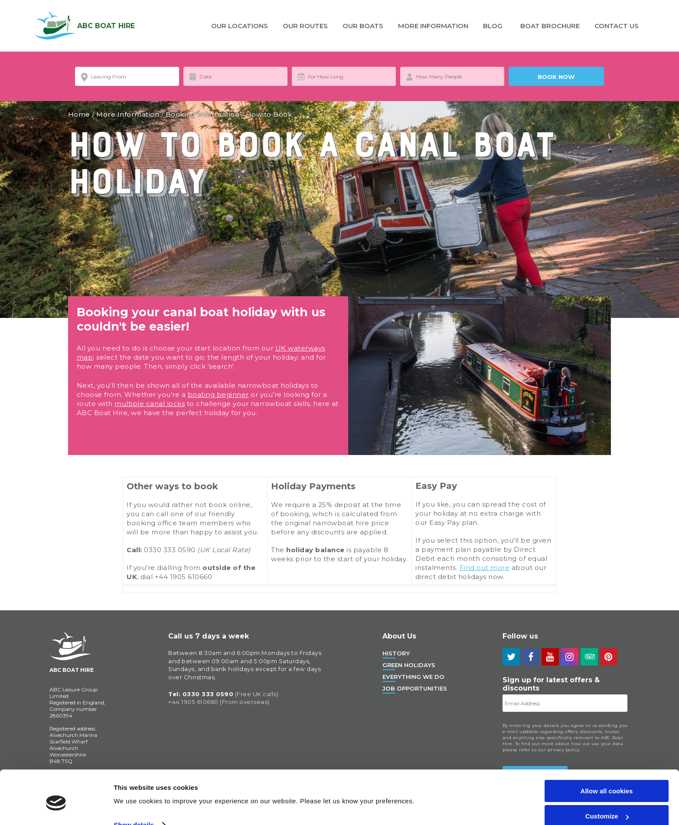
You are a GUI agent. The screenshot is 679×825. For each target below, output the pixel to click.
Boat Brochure (550, 26)
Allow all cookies (607, 752)
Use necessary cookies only (606, 803)
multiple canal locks (149, 403)
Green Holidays (408, 664)
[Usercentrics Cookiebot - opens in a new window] (56, 808)
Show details (134, 786)
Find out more (485, 567)
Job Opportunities (414, 688)
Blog (493, 26)
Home (79, 114)
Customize (607, 778)
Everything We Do (413, 676)
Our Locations (239, 26)
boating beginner (218, 394)
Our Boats (363, 26)
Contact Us (616, 26)
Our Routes (305, 26)
